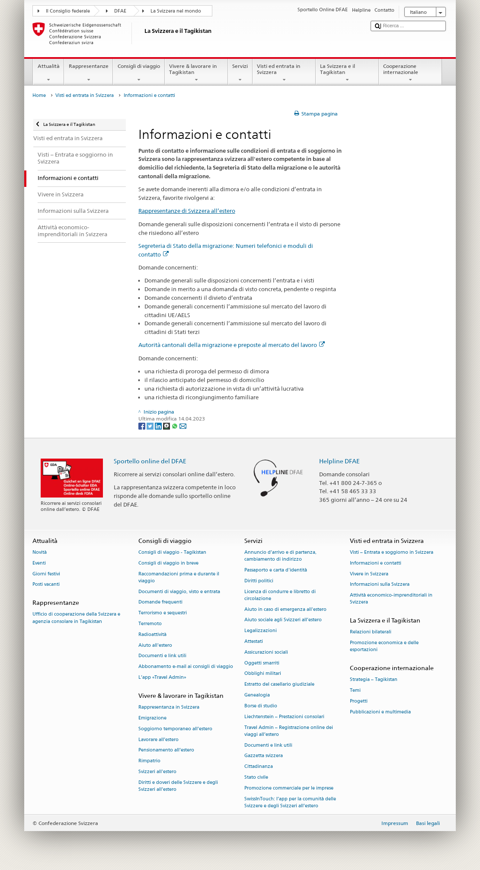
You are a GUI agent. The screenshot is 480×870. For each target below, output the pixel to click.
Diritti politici (258, 581)
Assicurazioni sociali (266, 652)
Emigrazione (152, 718)
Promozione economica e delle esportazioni (384, 646)
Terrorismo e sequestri (162, 613)
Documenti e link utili (162, 656)
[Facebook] (142, 425)
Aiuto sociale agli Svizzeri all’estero (283, 620)
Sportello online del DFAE (150, 461)
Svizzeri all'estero (157, 771)
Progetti (359, 701)
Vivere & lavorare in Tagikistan (196, 73)
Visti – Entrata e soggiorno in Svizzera (391, 552)
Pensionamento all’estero (166, 750)
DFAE (120, 11)
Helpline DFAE (339, 461)
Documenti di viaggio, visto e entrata (179, 591)
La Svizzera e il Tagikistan (347, 73)
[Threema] (167, 425)
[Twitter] (151, 425)
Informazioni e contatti (375, 563)
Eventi (39, 563)
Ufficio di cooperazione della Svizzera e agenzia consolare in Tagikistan (76, 618)
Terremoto (150, 623)
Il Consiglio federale (68, 11)
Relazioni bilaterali (370, 632)
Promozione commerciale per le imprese (288, 788)
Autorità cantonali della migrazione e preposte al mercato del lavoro (231, 344)
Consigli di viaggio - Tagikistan (172, 552)
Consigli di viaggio (138, 73)
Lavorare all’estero (158, 739)
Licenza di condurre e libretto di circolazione (280, 595)
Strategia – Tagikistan (373, 680)
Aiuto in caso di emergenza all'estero (285, 609)
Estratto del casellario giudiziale (279, 684)
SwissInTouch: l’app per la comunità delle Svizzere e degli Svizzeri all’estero (290, 802)
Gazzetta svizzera (263, 756)
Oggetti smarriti (261, 663)
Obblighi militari (262, 674)
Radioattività (152, 634)
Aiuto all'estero (155, 645)
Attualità (48, 73)
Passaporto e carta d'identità (275, 570)
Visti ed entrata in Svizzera (284, 73)
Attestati (253, 641)
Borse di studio (260, 706)
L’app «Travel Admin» (162, 678)
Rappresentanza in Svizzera (168, 707)
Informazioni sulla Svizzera (380, 584)
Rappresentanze (88, 73)
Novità (39, 552)
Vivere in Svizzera (369, 574)
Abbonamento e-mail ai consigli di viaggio (185, 667)
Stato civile (256, 777)
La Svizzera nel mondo (175, 11)
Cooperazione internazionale (410, 73)
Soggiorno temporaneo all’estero (175, 729)
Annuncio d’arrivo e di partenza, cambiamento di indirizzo (280, 555)
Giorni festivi (46, 574)
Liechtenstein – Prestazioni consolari (284, 716)
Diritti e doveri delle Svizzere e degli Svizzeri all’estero (178, 786)
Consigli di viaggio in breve (168, 563)
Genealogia (257, 695)
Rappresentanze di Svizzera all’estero (186, 210)
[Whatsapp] (175, 425)
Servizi (240, 73)
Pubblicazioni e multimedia (380, 712)
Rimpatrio (149, 761)
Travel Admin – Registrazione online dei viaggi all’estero (288, 731)
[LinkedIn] (159, 425)
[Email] (182, 425)
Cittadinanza (258, 767)
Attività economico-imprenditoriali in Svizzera (391, 599)
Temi (355, 690)
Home (39, 95)
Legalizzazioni (260, 631)
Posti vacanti (46, 584)
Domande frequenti (160, 602)
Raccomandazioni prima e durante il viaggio (178, 577)
